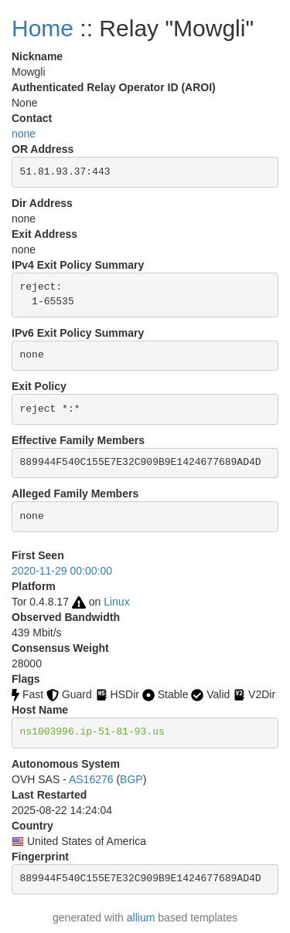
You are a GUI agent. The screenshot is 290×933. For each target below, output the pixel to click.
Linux (116, 601)
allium (141, 917)
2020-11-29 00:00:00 (62, 571)
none (24, 133)
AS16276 (91, 779)
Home (42, 28)
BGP (131, 779)
